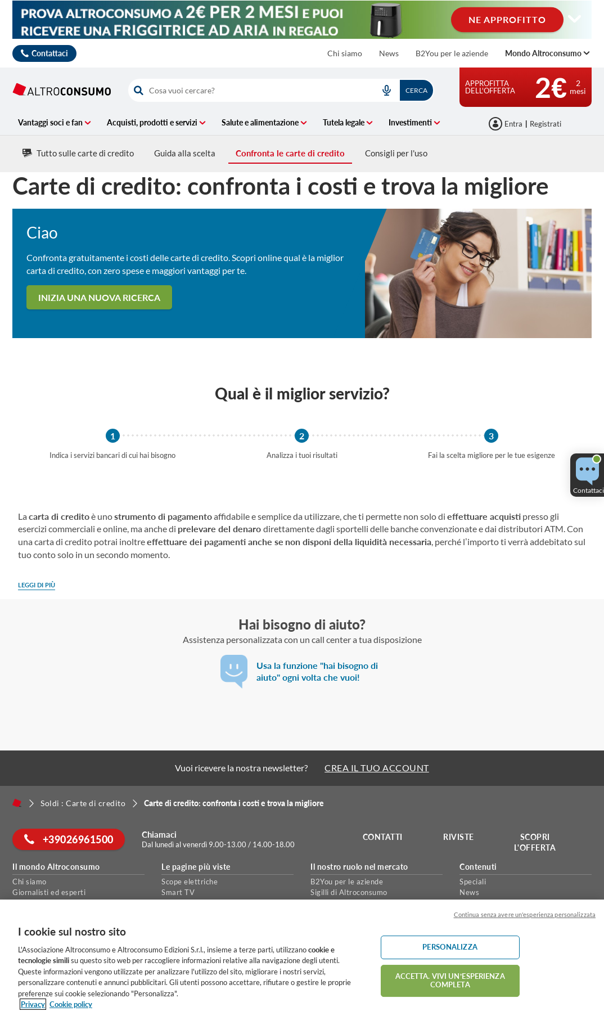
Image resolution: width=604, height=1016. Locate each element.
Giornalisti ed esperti (48, 892)
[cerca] (248, 90)
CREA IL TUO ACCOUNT (376, 767)
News (389, 53)
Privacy (33, 1004)
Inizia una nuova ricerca (99, 297)
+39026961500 (69, 839)
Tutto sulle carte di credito (78, 153)
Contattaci (49, 53)
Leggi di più (36, 584)
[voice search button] (386, 90)
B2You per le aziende (452, 53)
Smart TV (178, 892)
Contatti (383, 837)
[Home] (16, 802)
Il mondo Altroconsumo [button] (56, 866)
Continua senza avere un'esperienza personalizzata (525, 914)
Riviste (459, 837)
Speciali (472, 881)
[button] (587, 475)
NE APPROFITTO (507, 19)
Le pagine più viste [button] (196, 866)
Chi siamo (344, 53)
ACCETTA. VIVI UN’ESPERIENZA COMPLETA (450, 981)
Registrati (545, 123)
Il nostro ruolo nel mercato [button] (359, 866)
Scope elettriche (189, 881)
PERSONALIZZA (449, 946)
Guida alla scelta (184, 153)
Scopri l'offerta (535, 842)
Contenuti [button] (478, 866)
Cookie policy (70, 1004)
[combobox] (281, 90)
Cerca (416, 90)
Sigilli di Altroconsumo (348, 892)
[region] (302, 958)
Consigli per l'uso (396, 153)
